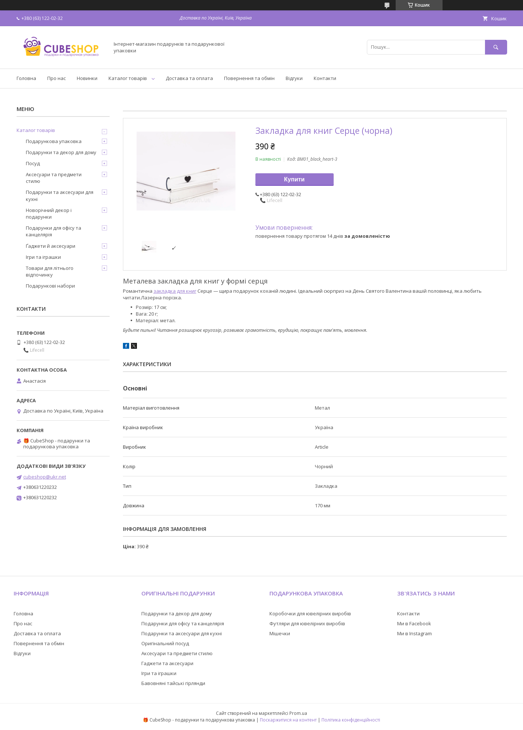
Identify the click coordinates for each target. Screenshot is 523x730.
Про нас (56, 78)
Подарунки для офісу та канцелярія (53, 231)
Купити (294, 179)
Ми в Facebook (414, 623)
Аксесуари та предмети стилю (54, 177)
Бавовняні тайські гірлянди (173, 683)
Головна (26, 78)
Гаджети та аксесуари (167, 663)
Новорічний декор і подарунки (49, 213)
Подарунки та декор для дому (61, 152)
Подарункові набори (50, 285)
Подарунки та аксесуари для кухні (59, 195)
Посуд (33, 163)
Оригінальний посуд (165, 643)
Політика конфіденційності (350, 720)
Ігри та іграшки (43, 257)
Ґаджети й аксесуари (50, 246)
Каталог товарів (128, 78)
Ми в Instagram (414, 633)
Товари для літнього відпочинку (49, 271)
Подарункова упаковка (54, 141)
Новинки (87, 78)
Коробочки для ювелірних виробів (310, 613)
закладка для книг (175, 291)
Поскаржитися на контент (288, 720)
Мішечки (279, 633)
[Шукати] (496, 47)
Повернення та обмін (249, 78)
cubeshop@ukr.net (44, 477)
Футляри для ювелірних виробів (307, 623)
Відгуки (294, 78)
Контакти (325, 78)
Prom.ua (298, 713)
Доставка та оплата (189, 78)
